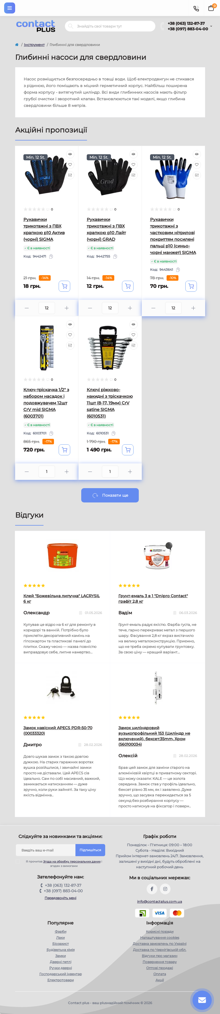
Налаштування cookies (159, 937)
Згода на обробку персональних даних (72, 861)
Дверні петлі (60, 962)
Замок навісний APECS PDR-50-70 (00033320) (57, 730)
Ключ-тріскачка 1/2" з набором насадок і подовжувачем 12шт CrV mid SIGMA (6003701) (46, 403)
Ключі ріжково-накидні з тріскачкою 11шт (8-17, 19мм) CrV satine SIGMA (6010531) (110, 403)
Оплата (159, 974)
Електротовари (60, 980)
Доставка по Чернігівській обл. (159, 950)
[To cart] (64, 286)
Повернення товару (160, 962)
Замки (60, 956)
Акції (160, 980)
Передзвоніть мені (60, 898)
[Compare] (70, 175)
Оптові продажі (159, 968)
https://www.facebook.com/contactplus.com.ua (152, 889)
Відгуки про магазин (159, 956)
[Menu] (9, 7)
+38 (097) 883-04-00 (188, 28)
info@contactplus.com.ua (159, 901)
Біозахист (60, 944)
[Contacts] (196, 8)
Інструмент (34, 44)
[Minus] (27, 308)
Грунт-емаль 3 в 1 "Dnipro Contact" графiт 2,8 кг (153, 598)
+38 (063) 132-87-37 (186, 23)
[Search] (71, 26)
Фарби (60, 931)
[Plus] (66, 308)
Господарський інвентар (60, 974)
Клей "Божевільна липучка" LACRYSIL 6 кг (61, 598)
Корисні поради (159, 931)
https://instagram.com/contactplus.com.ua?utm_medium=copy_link (165, 889)
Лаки (60, 937)
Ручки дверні (60, 968)
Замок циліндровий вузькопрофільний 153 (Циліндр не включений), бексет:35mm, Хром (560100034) (154, 736)
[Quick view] (70, 154)
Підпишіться (90, 850)
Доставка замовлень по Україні (159, 944)
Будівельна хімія (61, 950)
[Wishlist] (70, 165)
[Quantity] (47, 308)
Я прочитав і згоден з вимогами (62, 863)
